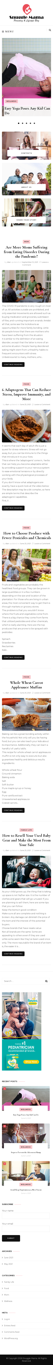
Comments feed (11, 1332)
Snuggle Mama (30, 1358)
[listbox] (26, 81)
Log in (7, 1319)
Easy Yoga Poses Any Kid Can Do (27, 110)
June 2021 (8, 1257)
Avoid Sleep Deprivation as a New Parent (26, 1190)
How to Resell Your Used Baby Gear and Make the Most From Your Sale (26, 840)
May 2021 (8, 1264)
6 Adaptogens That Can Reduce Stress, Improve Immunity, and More (26, 394)
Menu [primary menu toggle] (8, 31)
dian (9, 262)
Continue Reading (13, 364)
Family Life (26, 830)
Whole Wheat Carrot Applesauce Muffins (26, 685)
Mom (26, 242)
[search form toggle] (50, 30)
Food (26, 384)
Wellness (11, 101)
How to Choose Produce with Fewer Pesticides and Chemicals (26, 535)
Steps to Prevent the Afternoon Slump (26, 1152)
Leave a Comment (42, 404)
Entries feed (9, 1325)
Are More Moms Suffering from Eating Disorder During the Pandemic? (26, 252)
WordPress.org (11, 1338)
